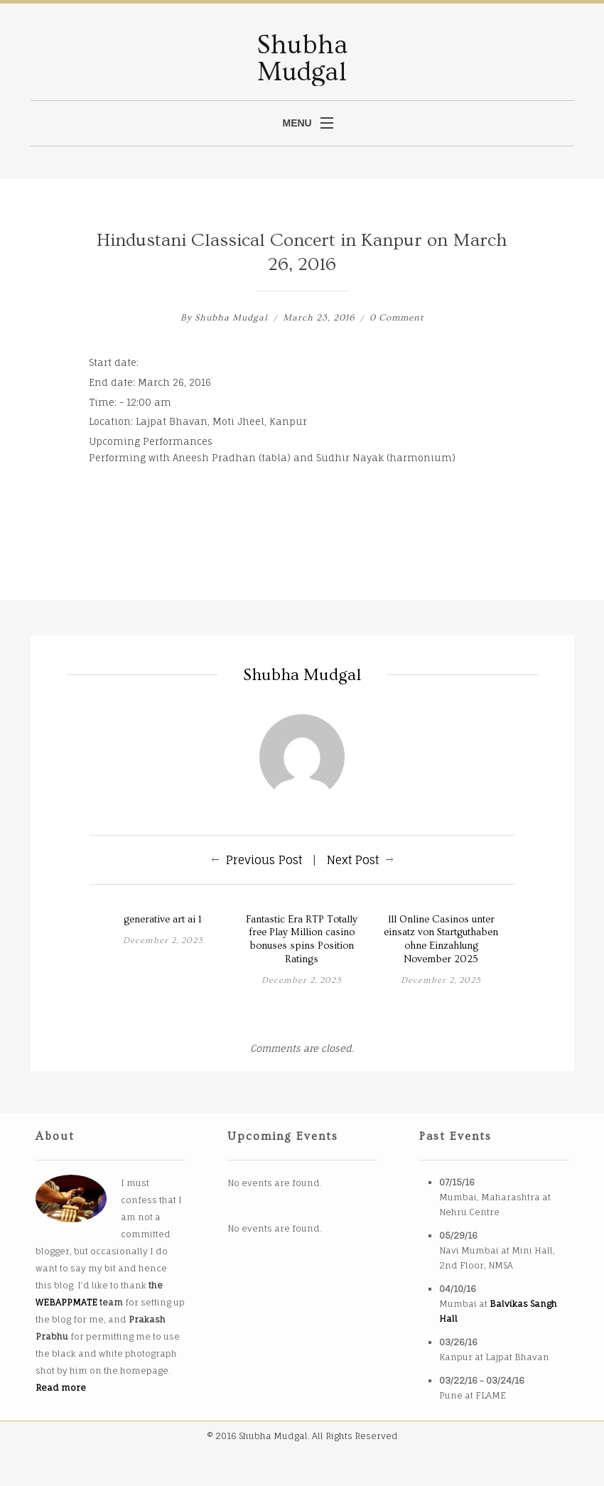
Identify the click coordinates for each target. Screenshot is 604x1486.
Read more (61, 1387)
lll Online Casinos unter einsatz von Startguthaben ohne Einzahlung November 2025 (441, 939)
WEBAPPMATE (66, 1302)
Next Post (353, 860)
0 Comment (397, 318)
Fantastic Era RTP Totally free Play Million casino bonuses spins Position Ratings (301, 939)
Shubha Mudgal (231, 318)
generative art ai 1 (163, 919)
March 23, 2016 (320, 318)
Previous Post (264, 860)
